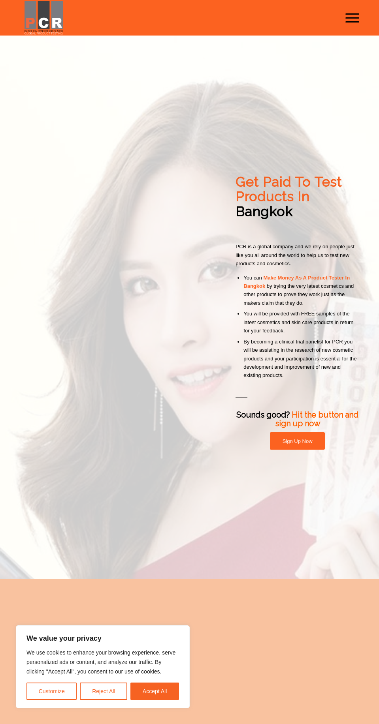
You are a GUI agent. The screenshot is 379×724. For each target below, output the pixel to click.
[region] (103, 666)
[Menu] (348, 18)
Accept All (155, 691)
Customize (52, 691)
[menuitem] (348, 18)
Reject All (103, 691)
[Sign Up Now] (297, 441)
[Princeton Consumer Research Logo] (44, 18)
